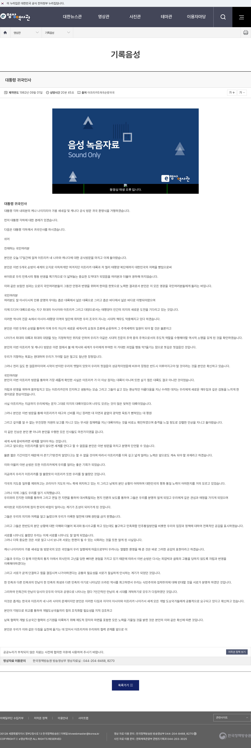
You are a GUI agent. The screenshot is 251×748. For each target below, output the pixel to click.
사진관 (135, 16)
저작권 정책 (40, 718)
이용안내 (63, 718)
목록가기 (125, 685)
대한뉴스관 (72, 16)
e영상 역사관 (15, 17)
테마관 (166, 16)
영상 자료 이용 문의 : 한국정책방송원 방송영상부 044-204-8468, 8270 (153, 733)
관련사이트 (222, 717)
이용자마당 (196, 16)
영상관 (103, 16)
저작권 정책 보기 (237, 652)
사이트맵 (83, 718)
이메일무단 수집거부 (11, 718)
